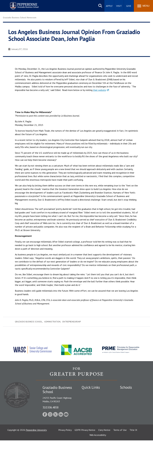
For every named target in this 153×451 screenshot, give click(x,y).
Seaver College (127, 392)
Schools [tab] (126, 387)
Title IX (133, 440)
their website (99, 90)
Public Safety (88, 398)
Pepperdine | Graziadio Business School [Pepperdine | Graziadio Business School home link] (20, 4)
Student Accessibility (92, 403)
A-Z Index (86, 423)
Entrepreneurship (71, 321)
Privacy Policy (65, 440)
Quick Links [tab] (91, 387)
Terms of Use (120, 440)
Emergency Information (93, 408)
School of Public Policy (131, 419)
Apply (109, 5)
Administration (52, 321)
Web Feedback (89, 428)
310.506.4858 (50, 407)
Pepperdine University (36, 440)
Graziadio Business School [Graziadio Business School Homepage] (133, 403)
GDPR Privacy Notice (85, 440)
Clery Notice (104, 440)
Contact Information (92, 418)
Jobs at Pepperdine (91, 413)
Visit (119, 5)
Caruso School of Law (131, 398)
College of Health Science (133, 424)
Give (128, 5)
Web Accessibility (97, 445)
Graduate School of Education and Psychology (133, 410)
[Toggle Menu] (143, 6)
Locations (86, 392)
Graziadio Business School (28, 321)
